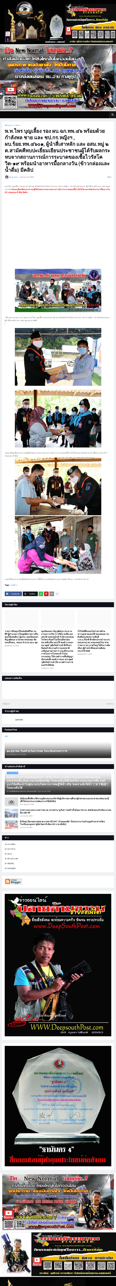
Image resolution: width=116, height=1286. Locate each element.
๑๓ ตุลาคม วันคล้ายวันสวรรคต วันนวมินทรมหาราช (37, 751)
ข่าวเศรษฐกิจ (10, 868)
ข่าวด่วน (8, 854)
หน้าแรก (8, 125)
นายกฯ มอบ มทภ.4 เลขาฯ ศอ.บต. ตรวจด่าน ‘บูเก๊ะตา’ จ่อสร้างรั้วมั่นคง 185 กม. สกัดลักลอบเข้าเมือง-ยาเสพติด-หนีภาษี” (65, 811)
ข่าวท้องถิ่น (9, 863)
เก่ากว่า (110, 704)
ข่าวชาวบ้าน (10, 849)
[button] (112, 114)
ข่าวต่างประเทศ (11, 858)
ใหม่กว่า (6, 704)
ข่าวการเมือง (10, 844)
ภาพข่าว (17, 125)
